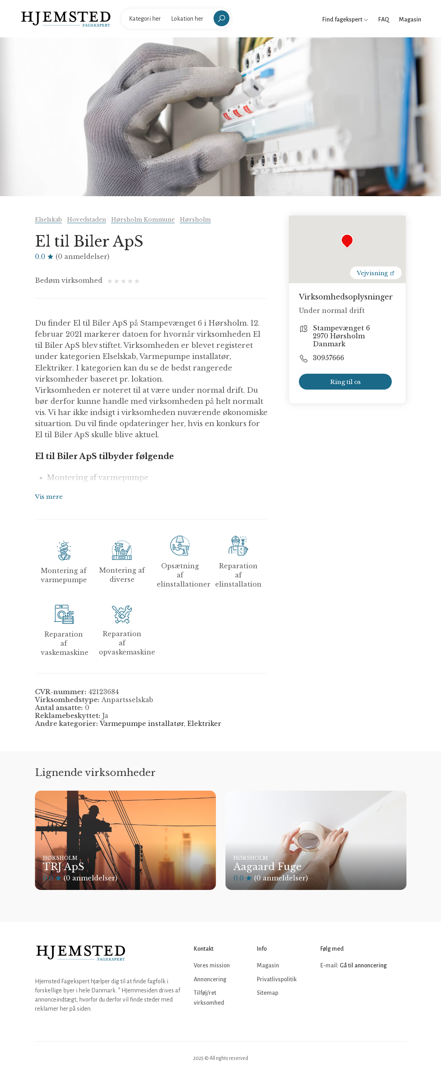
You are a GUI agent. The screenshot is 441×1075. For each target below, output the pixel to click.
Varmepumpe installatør (142, 724)
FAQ (383, 19)
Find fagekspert (345, 19)
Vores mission (212, 965)
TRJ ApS (63, 866)
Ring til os (345, 382)
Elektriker (204, 724)
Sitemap (267, 993)
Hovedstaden (86, 219)
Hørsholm (195, 219)
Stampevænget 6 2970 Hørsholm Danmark (341, 336)
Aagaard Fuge (267, 866)
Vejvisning (376, 273)
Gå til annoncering (363, 965)
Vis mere (49, 496)
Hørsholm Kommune (143, 219)
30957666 (328, 358)
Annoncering (210, 979)
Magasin (410, 19)
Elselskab (48, 219)
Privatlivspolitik (277, 979)
